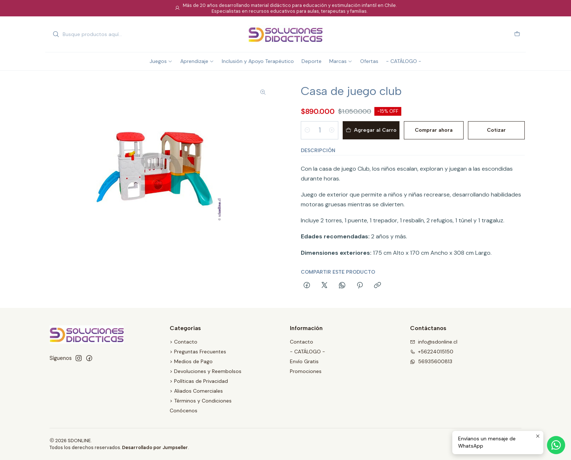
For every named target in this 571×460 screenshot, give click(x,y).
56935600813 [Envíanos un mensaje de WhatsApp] (431, 361)
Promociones (306, 371)
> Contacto (183, 341)
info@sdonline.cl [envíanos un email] (433, 341)
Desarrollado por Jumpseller (155, 447)
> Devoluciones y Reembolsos (205, 371)
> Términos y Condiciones (201, 400)
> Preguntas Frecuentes (198, 351)
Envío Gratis (304, 361)
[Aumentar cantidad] (332, 130)
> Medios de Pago (191, 361)
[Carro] (517, 34)
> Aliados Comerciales (196, 391)
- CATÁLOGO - (307, 351)
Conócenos (183, 410)
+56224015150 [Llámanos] (431, 351)
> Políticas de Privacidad (199, 381)
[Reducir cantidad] (307, 130)
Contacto (301, 341)
